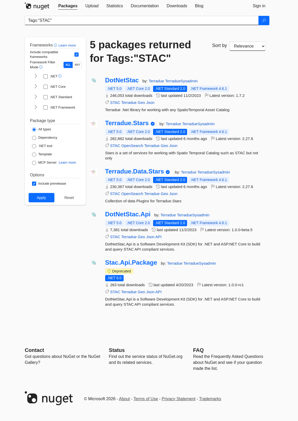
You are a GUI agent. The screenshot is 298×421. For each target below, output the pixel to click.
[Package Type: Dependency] (44, 138)
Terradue (157, 81)
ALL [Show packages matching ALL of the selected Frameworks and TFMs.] (68, 64)
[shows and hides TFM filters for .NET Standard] (35, 97)
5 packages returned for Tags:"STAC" (140, 51)
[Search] (263, 20)
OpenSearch (132, 145)
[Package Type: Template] (42, 154)
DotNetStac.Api (128, 214)
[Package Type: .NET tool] (42, 146)
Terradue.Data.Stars (134, 171)
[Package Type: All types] (41, 129)
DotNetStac (122, 80)
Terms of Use (146, 399)
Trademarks (210, 399)
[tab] (67, 6)
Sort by (219, 45)
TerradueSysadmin (181, 81)
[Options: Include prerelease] (49, 183)
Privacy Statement (178, 399)
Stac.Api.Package (131, 262)
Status (117, 350)
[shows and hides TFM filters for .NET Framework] (35, 107)
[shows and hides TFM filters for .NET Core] (35, 87)
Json (150, 102)
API (158, 237)
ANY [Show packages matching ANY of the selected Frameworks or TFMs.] (77, 64)
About (124, 399)
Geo (141, 102)
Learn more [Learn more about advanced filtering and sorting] (67, 45)
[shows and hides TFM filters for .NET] (35, 76)
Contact (34, 350)
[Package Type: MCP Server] (44, 163)
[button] (56, 45)
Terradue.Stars (127, 123)
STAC (115, 102)
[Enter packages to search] (142, 20)
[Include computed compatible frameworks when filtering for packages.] (76, 54)
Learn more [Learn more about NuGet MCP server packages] (67, 162)
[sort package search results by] (247, 46)
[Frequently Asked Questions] (198, 350)
